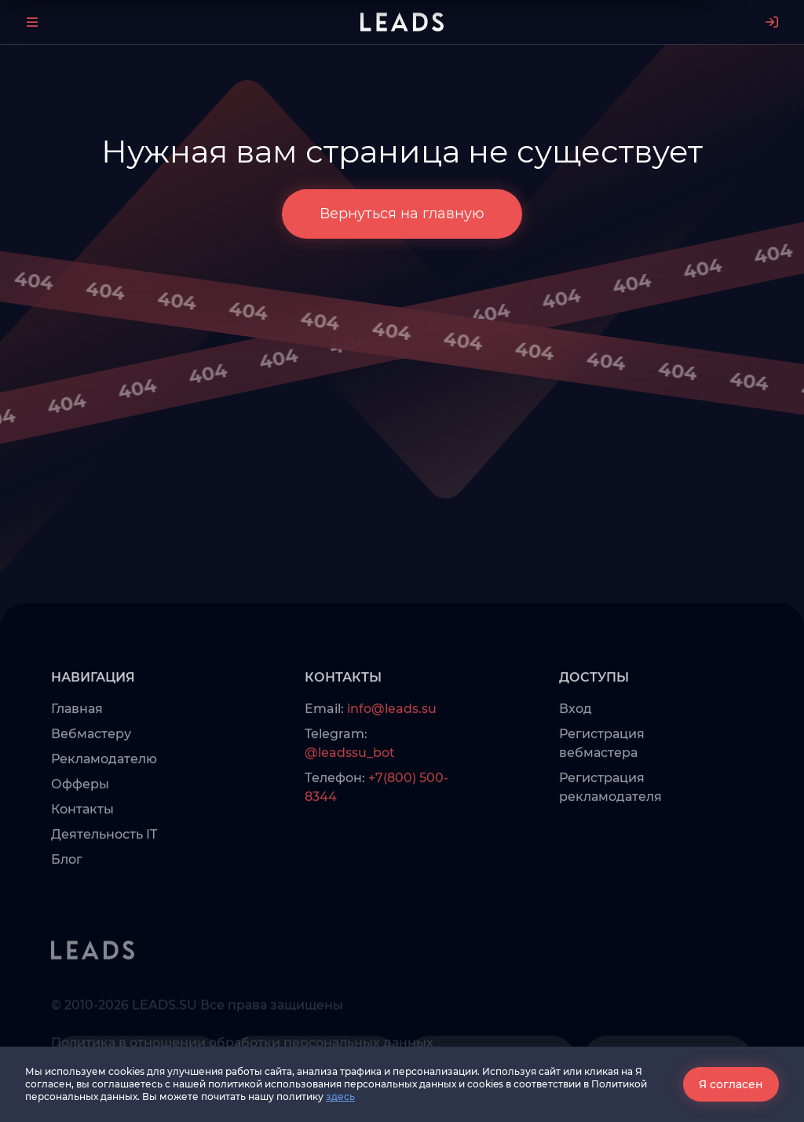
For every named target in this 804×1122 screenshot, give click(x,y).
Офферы (80, 809)
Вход (575, 734)
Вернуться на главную (402, 213)
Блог (66, 885)
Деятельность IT (104, 860)
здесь (340, 1096)
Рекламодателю (104, 784)
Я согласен (731, 1084)
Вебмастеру (91, 759)
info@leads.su (392, 734)
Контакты (82, 835)
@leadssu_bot (350, 778)
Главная (77, 734)
